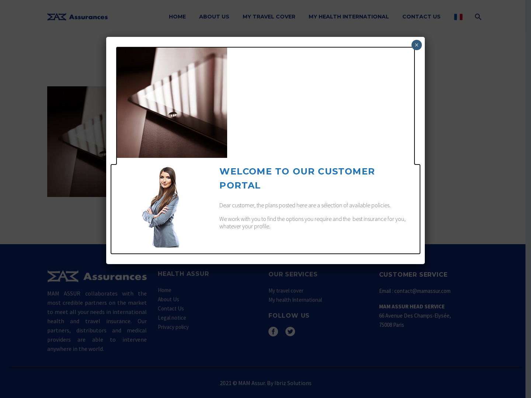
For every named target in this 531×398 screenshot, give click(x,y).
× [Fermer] (416, 45)
